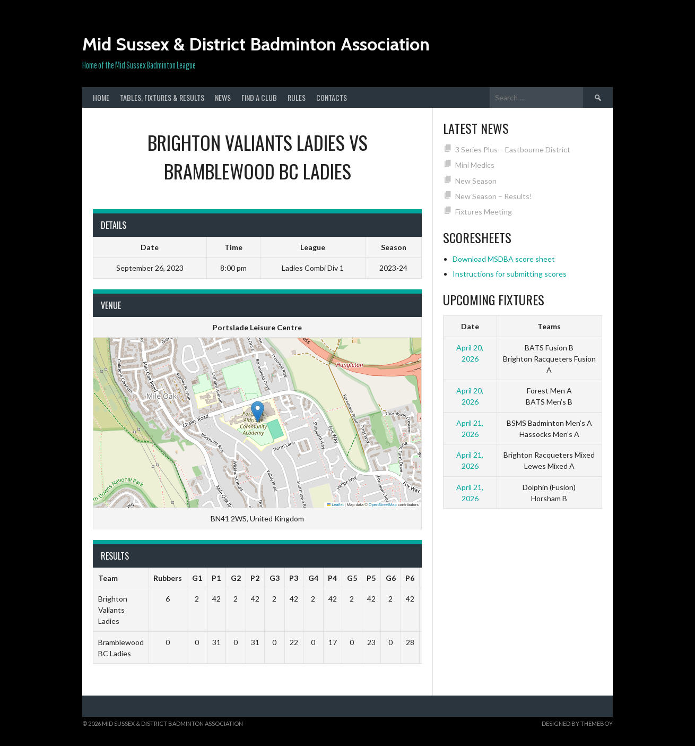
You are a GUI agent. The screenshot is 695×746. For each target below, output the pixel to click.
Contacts (331, 97)
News (223, 97)
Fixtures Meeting (483, 211)
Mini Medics (474, 164)
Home (101, 97)
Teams (549, 326)
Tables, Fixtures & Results (162, 97)
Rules (297, 97)
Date (470, 326)
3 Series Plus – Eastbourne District (512, 149)
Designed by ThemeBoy (577, 723)
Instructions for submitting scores (510, 273)
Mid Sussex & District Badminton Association (256, 44)
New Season (476, 180)
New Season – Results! (493, 196)
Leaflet (335, 504)
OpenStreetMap (383, 504)
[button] (257, 412)
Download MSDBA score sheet (504, 258)
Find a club (259, 97)
